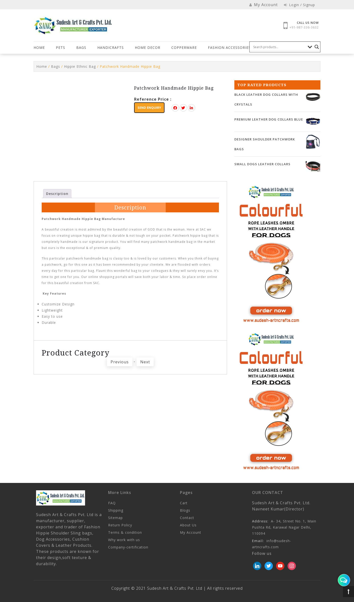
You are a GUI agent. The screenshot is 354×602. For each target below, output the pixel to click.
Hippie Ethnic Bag (80, 66)
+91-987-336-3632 (304, 27)
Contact (187, 517)
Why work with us (124, 539)
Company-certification (128, 547)
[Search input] (279, 46)
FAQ (112, 503)
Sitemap (115, 517)
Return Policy (120, 525)
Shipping (115, 510)
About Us (188, 525)
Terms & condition (125, 532)
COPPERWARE (184, 47)
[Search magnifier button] (316, 46)
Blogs (185, 510)
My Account (190, 532)
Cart (184, 503)
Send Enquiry (149, 107)
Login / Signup (299, 4)
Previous (120, 362)
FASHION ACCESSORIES (229, 47)
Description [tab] (57, 193)
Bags (81, 47)
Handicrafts (110, 47)
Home (39, 47)
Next (145, 362)
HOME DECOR (147, 47)
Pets (60, 47)
